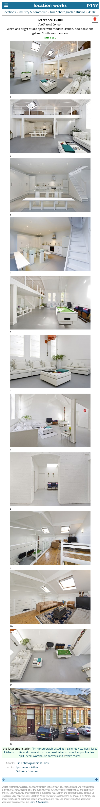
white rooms (73, 756)
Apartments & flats (27, 767)
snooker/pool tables (81, 752)
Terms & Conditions (38, 801)
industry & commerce (33, 12)
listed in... (50, 38)
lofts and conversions (30, 752)
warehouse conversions (48, 756)
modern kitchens (56, 752)
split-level (25, 756)
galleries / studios (78, 748)
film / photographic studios (67, 12)
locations (10, 12)
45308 (92, 12)
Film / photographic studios (32, 763)
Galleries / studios (27, 771)
